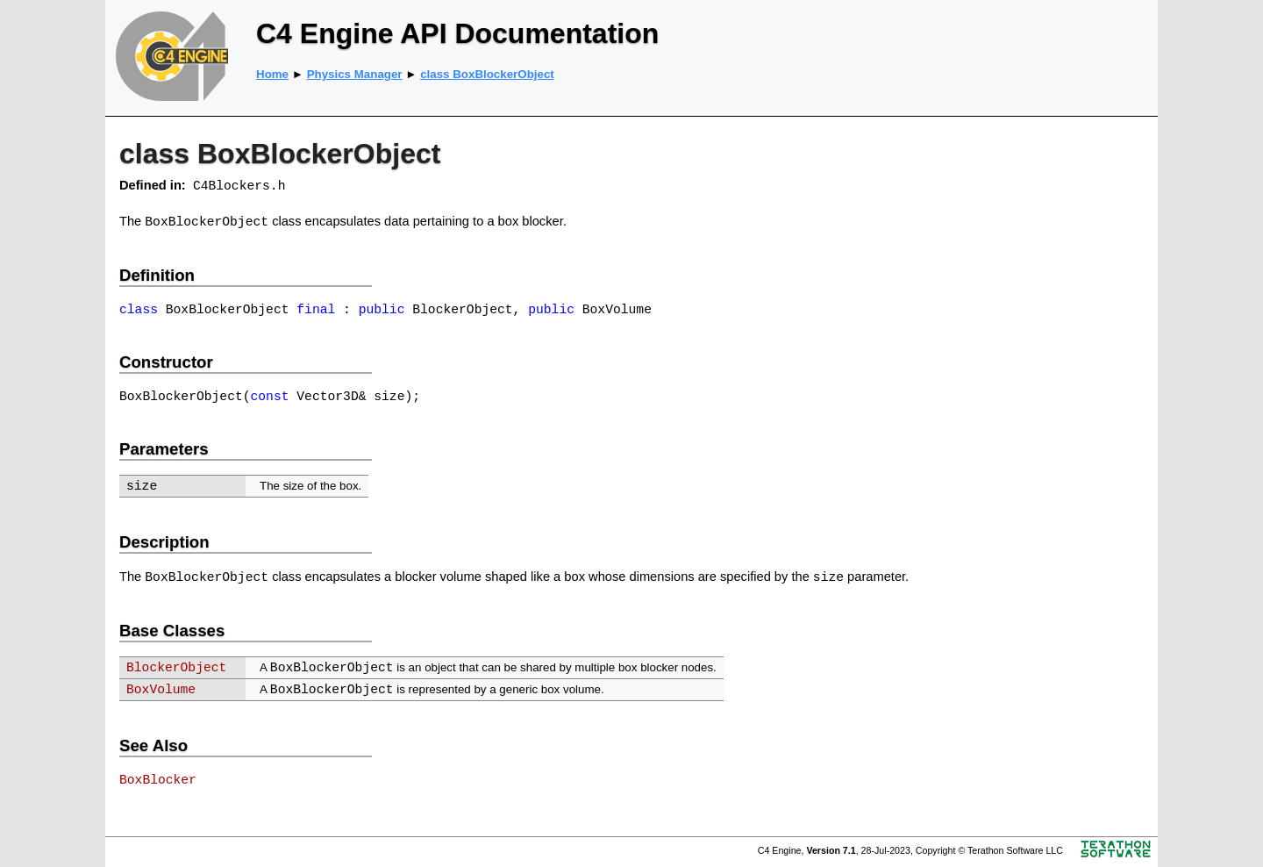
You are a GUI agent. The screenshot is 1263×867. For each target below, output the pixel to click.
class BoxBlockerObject (487, 74)
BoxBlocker (157, 780)
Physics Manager (355, 74)
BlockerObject (176, 668)
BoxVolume (161, 690)
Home (272, 74)
